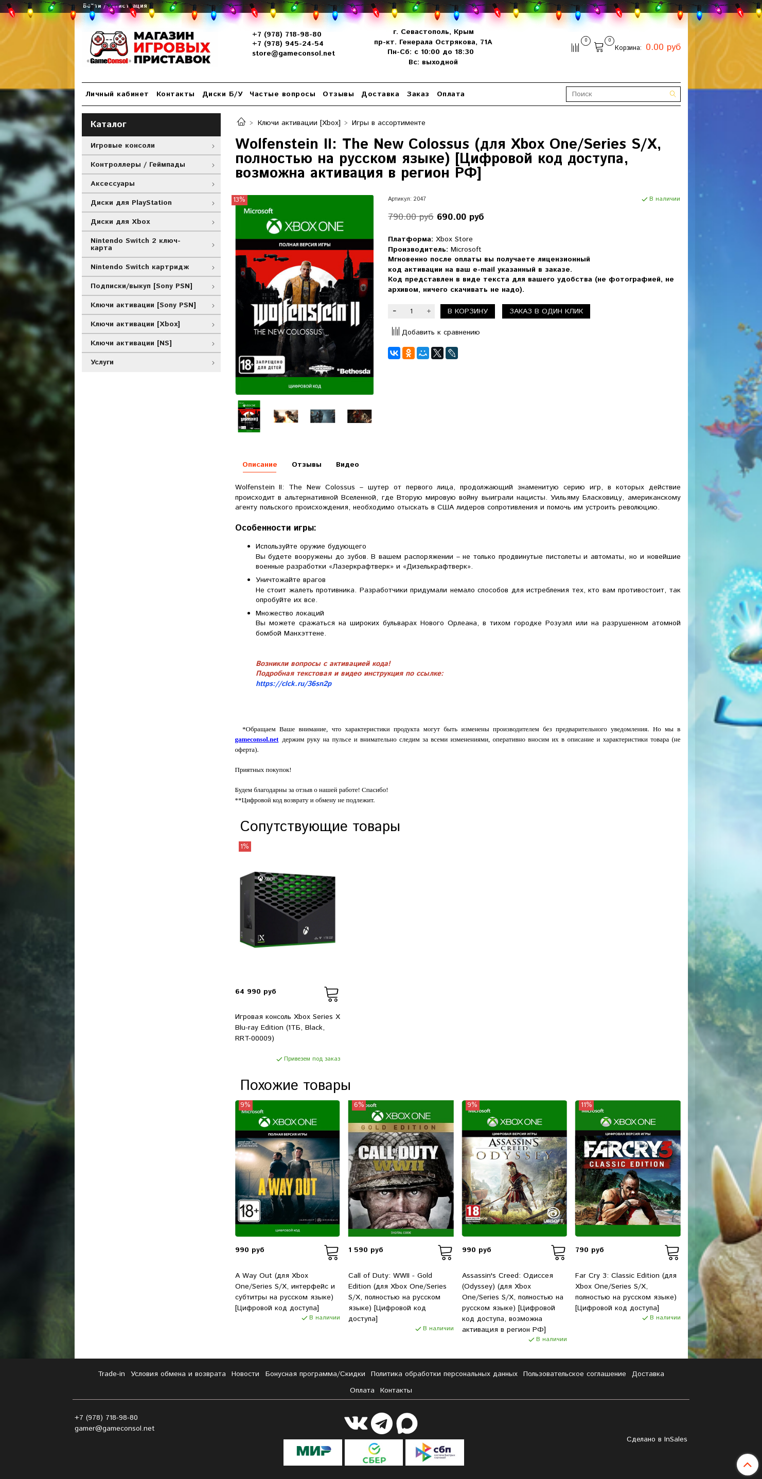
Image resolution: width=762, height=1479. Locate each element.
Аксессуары (113, 184)
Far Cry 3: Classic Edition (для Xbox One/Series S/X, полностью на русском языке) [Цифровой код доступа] (626, 1292)
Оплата (451, 94)
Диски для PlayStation (131, 203)
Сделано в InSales (657, 1439)
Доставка (380, 94)
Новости (245, 1374)
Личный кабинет (117, 94)
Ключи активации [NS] (131, 343)
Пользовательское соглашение (574, 1374)
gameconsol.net (257, 739)
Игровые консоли (123, 145)
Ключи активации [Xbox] (299, 123)
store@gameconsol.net (293, 53)
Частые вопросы (282, 94)
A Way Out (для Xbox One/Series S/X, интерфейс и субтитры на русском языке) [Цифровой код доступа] (285, 1292)
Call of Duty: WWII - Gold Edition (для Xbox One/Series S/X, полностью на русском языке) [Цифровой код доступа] (397, 1297)
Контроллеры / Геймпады (138, 165)
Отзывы (338, 94)
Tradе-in (111, 1374)
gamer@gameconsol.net (115, 1428)
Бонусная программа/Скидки (315, 1374)
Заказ (418, 94)
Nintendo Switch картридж (140, 267)
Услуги (102, 362)
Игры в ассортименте (389, 123)
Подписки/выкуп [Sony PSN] (141, 286)
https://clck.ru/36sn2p (293, 684)
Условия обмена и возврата (178, 1374)
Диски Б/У (222, 94)
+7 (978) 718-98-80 (287, 34)
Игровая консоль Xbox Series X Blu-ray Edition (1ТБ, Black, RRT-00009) (287, 1028)
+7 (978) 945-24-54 (288, 44)
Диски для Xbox (120, 222)
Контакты (175, 94)
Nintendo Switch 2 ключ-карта (136, 244)
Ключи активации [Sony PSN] (143, 305)
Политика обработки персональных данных (444, 1374)
